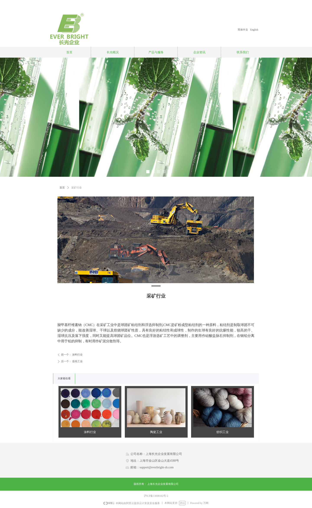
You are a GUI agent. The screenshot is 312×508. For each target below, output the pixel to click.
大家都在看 (64, 378)
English (254, 29)
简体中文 (243, 29)
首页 (62, 187)
